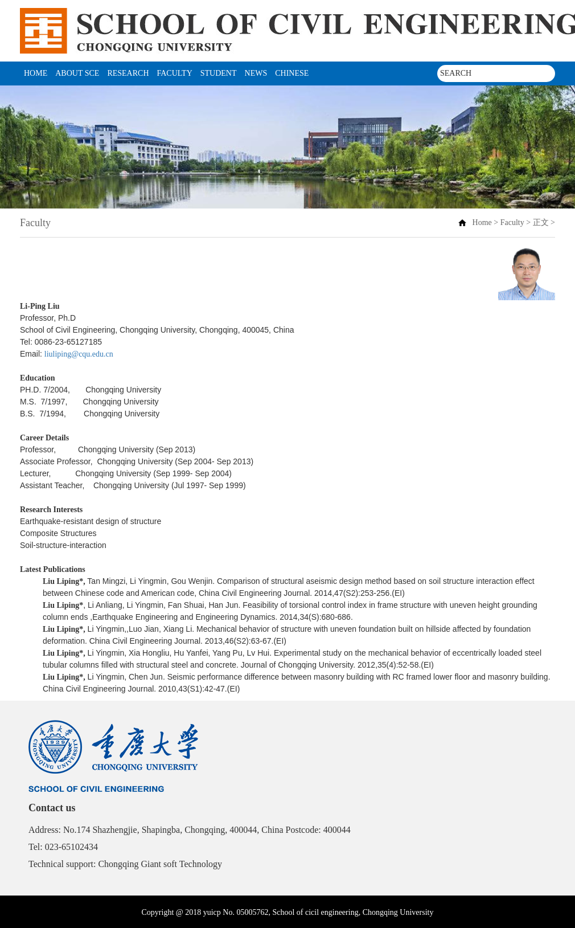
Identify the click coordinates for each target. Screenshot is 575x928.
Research (128, 73)
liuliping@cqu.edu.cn (78, 354)
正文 (541, 222)
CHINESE (292, 73)
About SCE (77, 73)
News (256, 73)
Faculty (174, 73)
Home (35, 73)
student (218, 73)
